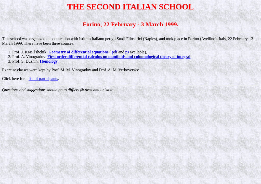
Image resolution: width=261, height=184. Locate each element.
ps (127, 52)
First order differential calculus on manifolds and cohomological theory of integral (118, 56)
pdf (114, 52)
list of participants (43, 78)
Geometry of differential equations (78, 52)
